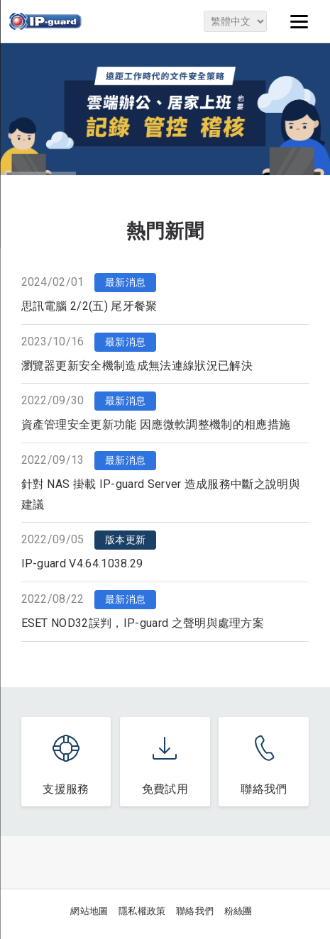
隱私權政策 (142, 911)
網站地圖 (89, 911)
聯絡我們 (195, 911)
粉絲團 (238, 911)
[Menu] (299, 21)
